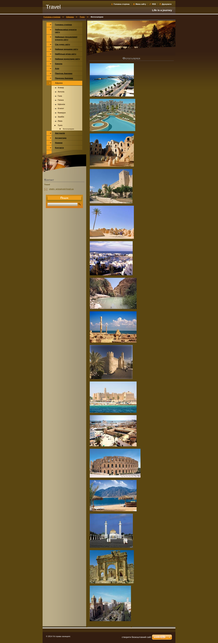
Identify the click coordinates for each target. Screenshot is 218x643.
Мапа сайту (141, 4)
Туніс (82, 17)
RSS (154, 4)
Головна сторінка (121, 4)
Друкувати (167, 4)
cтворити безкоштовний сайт (136, 637)
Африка (70, 17)
